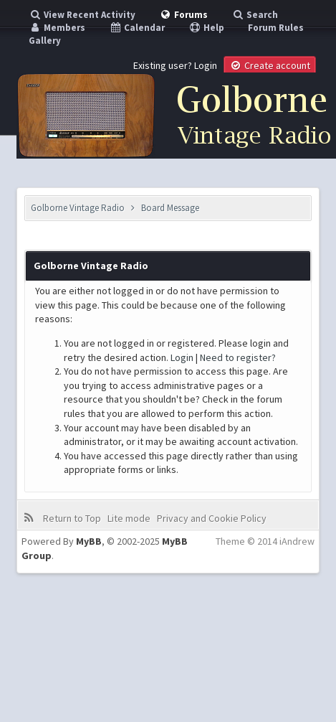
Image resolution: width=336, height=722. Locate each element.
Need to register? (238, 357)
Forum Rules (276, 28)
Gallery (45, 40)
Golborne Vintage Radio (78, 208)
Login (205, 65)
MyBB (89, 541)
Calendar (137, 28)
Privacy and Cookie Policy (212, 518)
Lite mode (128, 518)
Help (206, 28)
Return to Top (72, 518)
